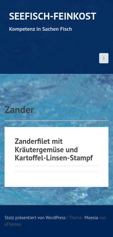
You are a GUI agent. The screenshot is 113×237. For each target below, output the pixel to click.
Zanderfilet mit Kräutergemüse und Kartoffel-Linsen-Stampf (54, 149)
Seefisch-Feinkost (52, 15)
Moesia (91, 217)
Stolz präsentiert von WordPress (35, 217)
